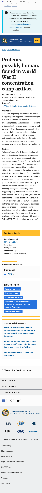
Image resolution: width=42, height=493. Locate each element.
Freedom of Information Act (11, 473)
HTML (10, 274)
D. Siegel (33, 106)
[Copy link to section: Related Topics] (20, 284)
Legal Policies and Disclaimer (12, 462)
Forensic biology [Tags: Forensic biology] (12, 293)
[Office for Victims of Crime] (21, 431)
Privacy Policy (6, 456)
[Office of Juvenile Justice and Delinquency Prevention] (8, 432)
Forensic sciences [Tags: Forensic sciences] (12, 289)
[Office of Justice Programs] (4, 40)
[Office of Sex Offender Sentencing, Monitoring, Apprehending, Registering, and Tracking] (34, 431)
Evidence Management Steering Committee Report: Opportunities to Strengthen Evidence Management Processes (19, 331)
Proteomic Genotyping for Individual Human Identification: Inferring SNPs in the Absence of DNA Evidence (20, 344)
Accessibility (6, 446)
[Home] (20, 40)
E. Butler (13, 106)
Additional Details (12, 233)
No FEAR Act (6, 467)
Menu (37, 40)
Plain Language (7, 451)
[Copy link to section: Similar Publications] (25, 323)
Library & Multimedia (13, 50)
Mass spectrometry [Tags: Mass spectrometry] (13, 311)
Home (4, 50)
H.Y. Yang (6, 106)
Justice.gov (5, 483)
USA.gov (4, 478)
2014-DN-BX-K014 (11, 242)
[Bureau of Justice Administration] (8, 422)
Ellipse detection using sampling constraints (18, 353)
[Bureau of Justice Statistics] (21, 425)
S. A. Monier (23, 106)
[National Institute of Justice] (34, 423)
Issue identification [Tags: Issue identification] (13, 297)
